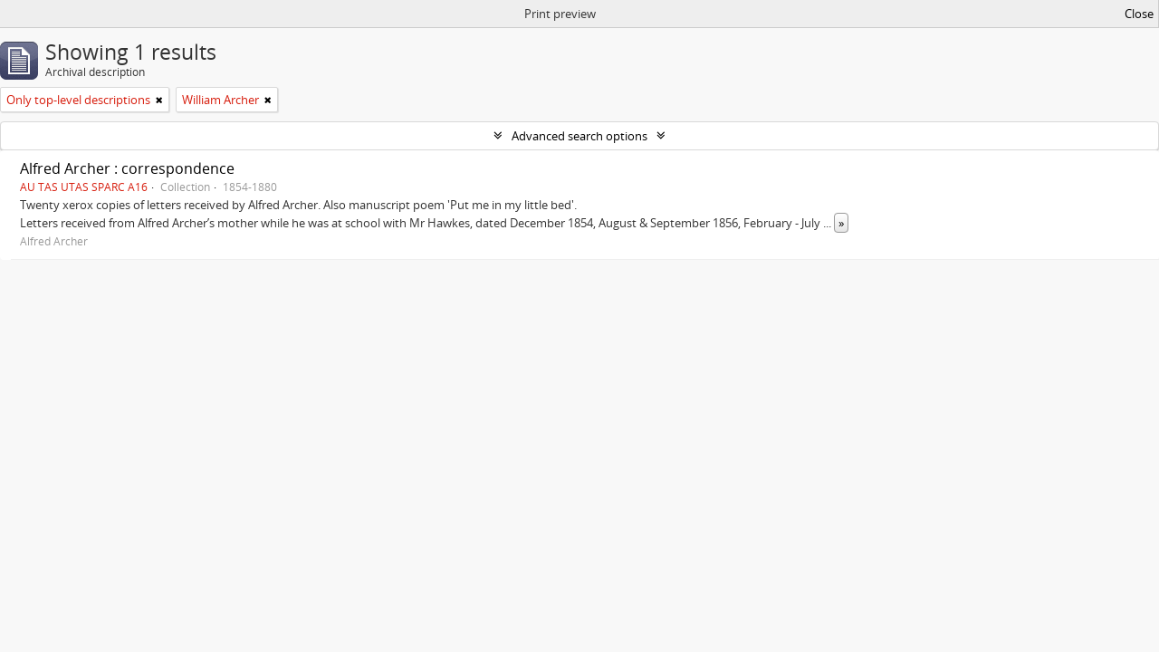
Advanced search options (579, 136)
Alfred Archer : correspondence (127, 168)
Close (1139, 13)
